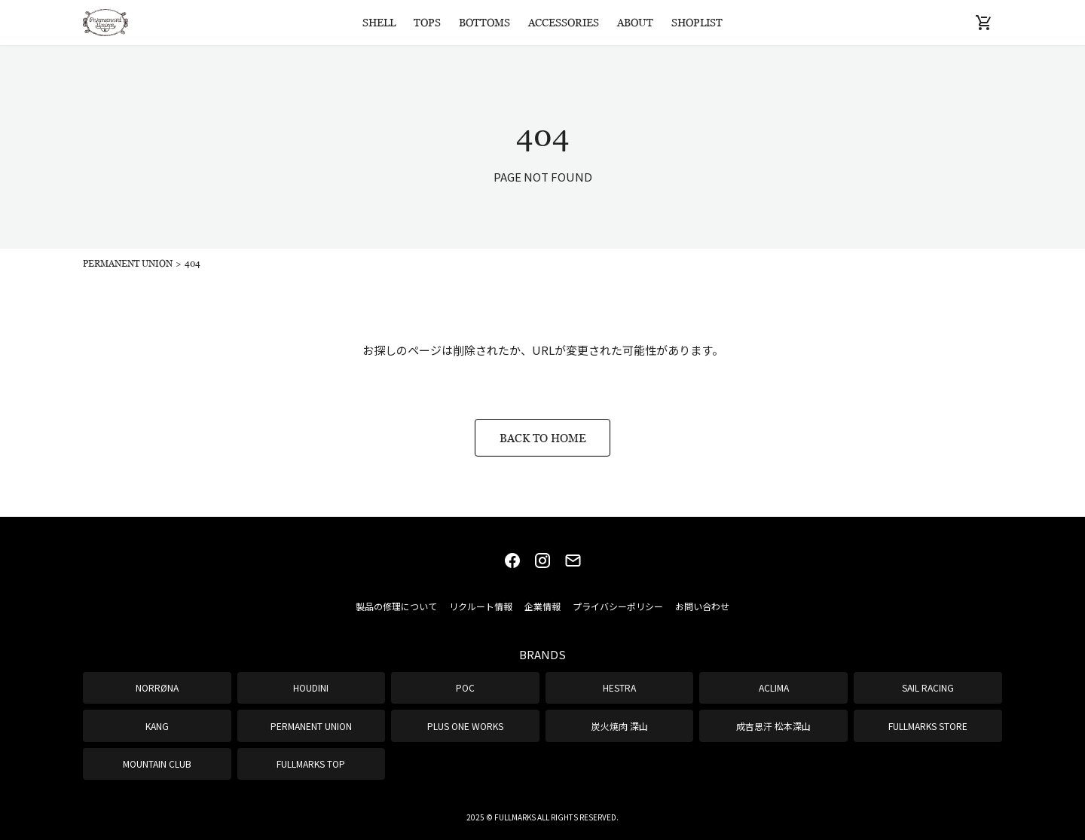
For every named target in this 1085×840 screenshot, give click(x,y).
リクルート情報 (480, 606)
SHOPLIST (697, 22)
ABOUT (635, 22)
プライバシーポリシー (618, 606)
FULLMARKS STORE (927, 725)
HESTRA (619, 687)
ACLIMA (774, 687)
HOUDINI (311, 687)
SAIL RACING (928, 687)
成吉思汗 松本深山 (773, 725)
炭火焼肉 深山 (619, 725)
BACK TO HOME (543, 437)
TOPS (427, 22)
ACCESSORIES (563, 22)
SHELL (379, 22)
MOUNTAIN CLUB (157, 763)
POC (465, 687)
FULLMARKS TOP (311, 763)
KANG (157, 725)
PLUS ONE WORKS (465, 725)
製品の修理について (396, 606)
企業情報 (542, 606)
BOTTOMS (484, 22)
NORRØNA (157, 687)
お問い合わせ (702, 606)
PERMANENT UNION (311, 725)
